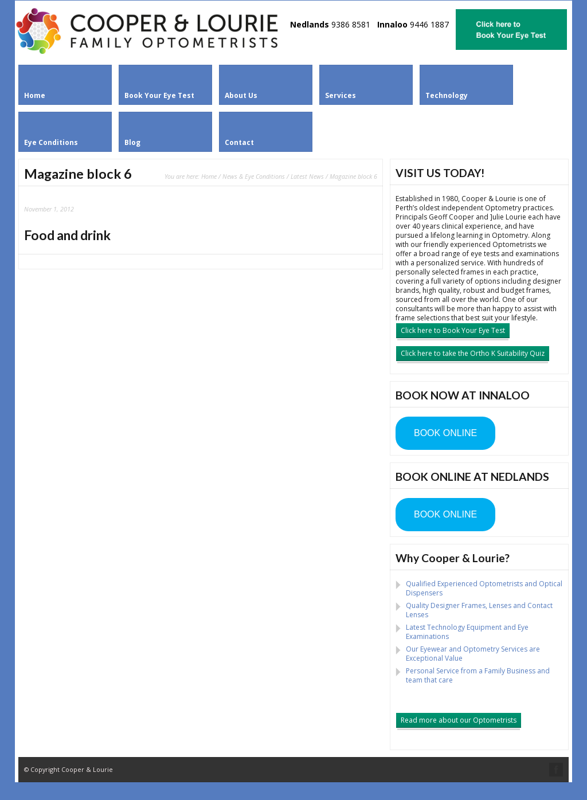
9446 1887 (429, 24)
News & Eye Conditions (253, 176)
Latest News (307, 176)
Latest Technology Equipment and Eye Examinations (467, 631)
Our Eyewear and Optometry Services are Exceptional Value (473, 653)
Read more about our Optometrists (458, 720)
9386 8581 (350, 24)
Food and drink (67, 235)
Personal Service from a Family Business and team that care (478, 675)
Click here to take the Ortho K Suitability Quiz (473, 353)
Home (209, 176)
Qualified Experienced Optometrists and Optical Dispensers (484, 588)
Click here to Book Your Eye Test (453, 330)
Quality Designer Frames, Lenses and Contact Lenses (479, 610)
